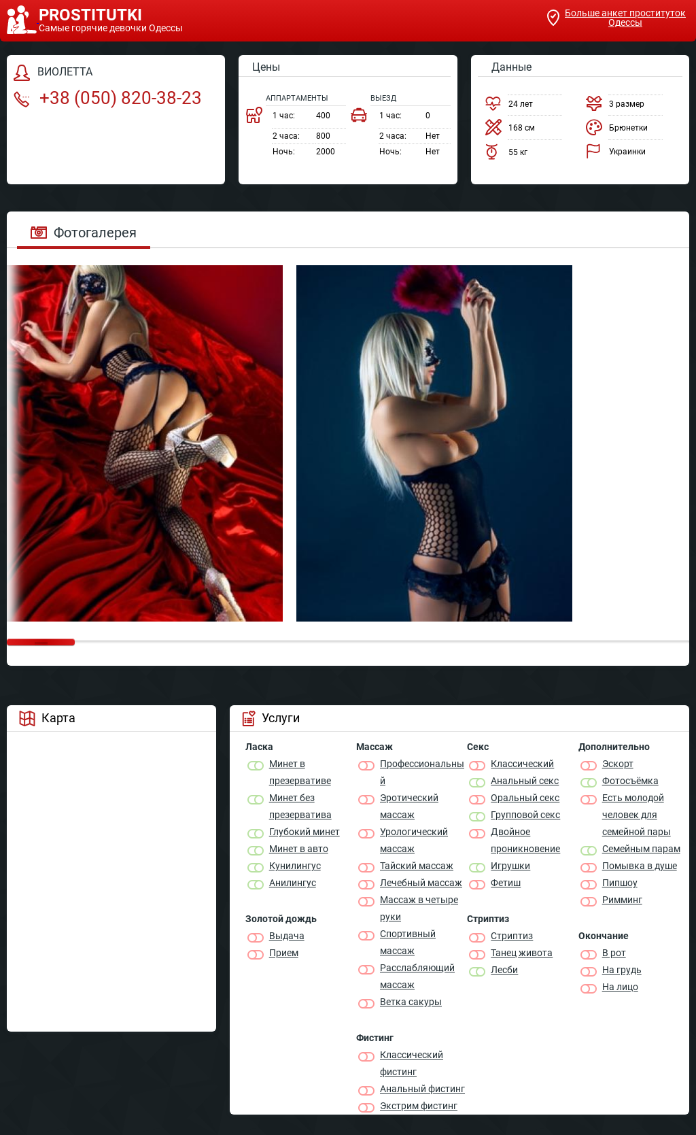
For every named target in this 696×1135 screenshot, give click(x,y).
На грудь (622, 969)
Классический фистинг (411, 1063)
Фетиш (506, 882)
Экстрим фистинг (418, 1105)
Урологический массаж (414, 840)
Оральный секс (525, 797)
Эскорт (617, 763)
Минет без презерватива (300, 806)
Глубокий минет (304, 831)
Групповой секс (525, 814)
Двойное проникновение (525, 840)
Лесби (504, 969)
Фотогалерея (84, 232)
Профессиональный (422, 772)
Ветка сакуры (411, 1001)
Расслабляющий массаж (417, 976)
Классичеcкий (522, 763)
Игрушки (510, 865)
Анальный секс (525, 780)
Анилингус (292, 882)
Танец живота (522, 952)
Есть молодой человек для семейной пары (636, 814)
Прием (283, 952)
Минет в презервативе (300, 772)
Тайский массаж (416, 865)
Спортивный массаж (408, 942)
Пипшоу (620, 882)
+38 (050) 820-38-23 (108, 98)
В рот (614, 952)
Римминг (622, 899)
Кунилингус (295, 865)
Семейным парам (641, 848)
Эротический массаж (409, 806)
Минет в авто (298, 848)
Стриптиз (512, 935)
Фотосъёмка (630, 780)
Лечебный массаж (421, 882)
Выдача (286, 935)
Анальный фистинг (422, 1088)
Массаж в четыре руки (419, 908)
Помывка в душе (639, 865)
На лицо (620, 986)
